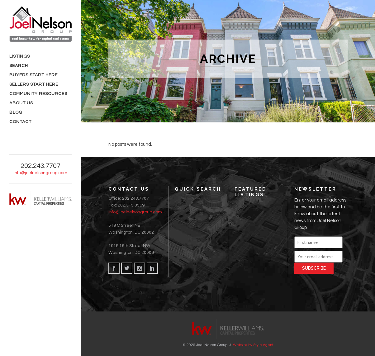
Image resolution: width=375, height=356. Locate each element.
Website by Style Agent (253, 345)
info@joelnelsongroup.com (135, 212)
